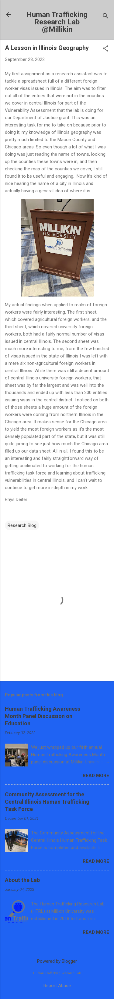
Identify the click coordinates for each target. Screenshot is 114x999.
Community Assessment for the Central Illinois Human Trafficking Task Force (47, 801)
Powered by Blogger (57, 961)
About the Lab (22, 880)
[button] (105, 49)
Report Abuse (57, 985)
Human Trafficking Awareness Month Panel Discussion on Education (42, 716)
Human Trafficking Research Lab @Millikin (57, 22)
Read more (96, 775)
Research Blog (22, 525)
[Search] (105, 16)
